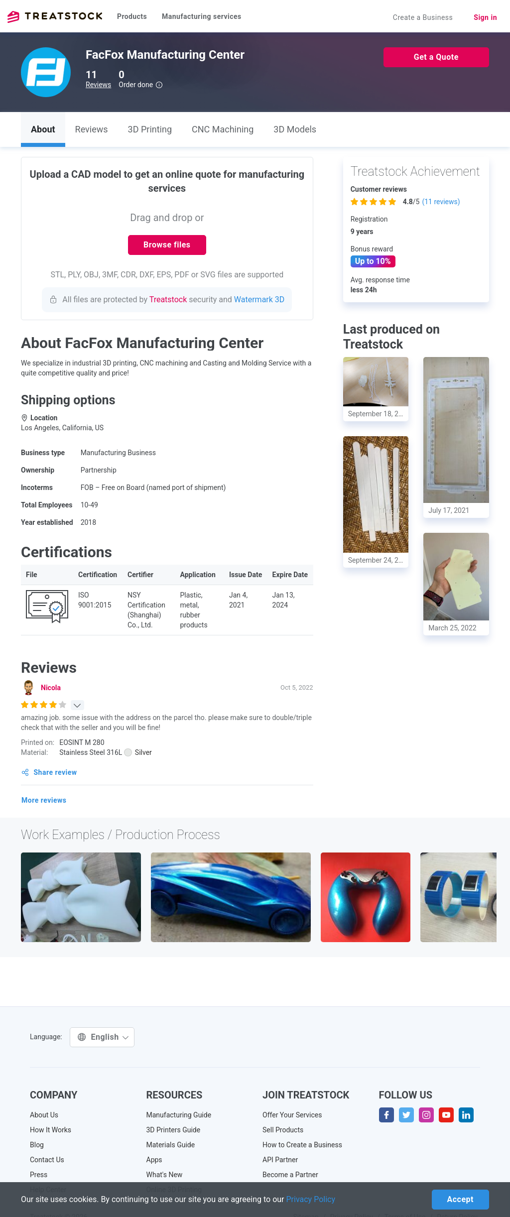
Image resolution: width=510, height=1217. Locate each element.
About (43, 129)
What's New (164, 1175)
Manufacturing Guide (179, 1115)
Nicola (51, 688)
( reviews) (441, 202)
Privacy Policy (311, 1199)
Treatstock (54, 17)
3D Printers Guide (173, 1130)
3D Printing (150, 129)
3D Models (294, 129)
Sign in (485, 17)
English (103, 1037)
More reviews (44, 800)
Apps (154, 1160)
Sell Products (282, 1130)
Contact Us (47, 1160)
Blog (37, 1145)
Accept (460, 1199)
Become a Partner (290, 1175)
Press (38, 1175)
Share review (49, 772)
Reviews (98, 85)
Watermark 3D (259, 299)
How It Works (50, 1130)
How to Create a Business (302, 1145)
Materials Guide (170, 1145)
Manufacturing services (202, 16)
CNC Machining (223, 129)
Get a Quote (436, 57)
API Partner (280, 1160)
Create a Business (423, 17)
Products (132, 16)
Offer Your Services (292, 1115)
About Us (44, 1115)
